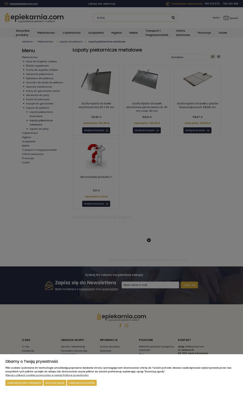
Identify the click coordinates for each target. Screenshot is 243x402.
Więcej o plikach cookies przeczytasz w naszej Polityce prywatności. (47, 375)
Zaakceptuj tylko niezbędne (24, 382)
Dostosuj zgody (54, 382)
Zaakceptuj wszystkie (82, 382)
